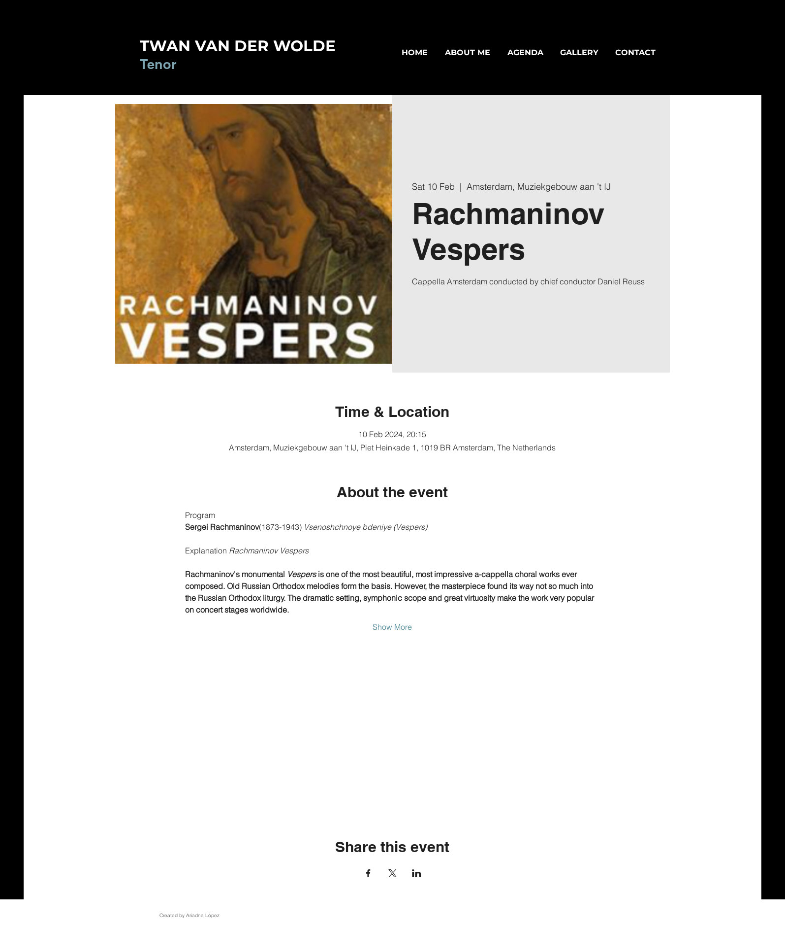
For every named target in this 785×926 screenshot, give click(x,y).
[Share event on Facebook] (368, 873)
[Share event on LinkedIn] (416, 873)
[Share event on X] (392, 873)
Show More (392, 627)
